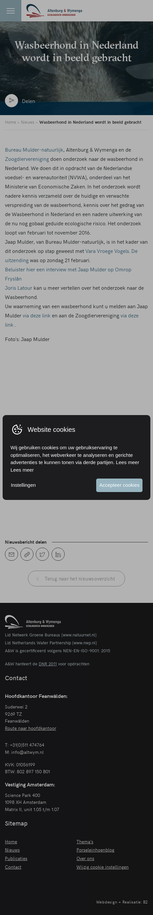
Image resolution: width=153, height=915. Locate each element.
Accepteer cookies (119, 485)
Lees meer (22, 470)
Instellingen (23, 485)
